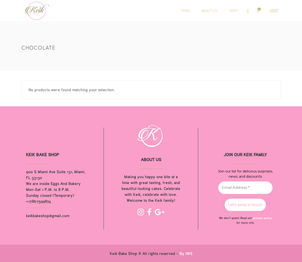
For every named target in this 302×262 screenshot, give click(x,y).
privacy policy (262, 218)
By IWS (186, 253)
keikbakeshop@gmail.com (47, 215)
